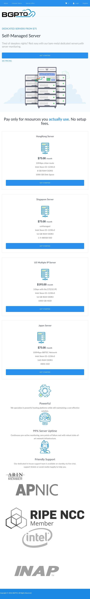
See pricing (7, 61)
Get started (45, 55)
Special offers (30, 3)
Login (76, 3)
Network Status (17, 3)
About (6, 3)
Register (85, 3)
